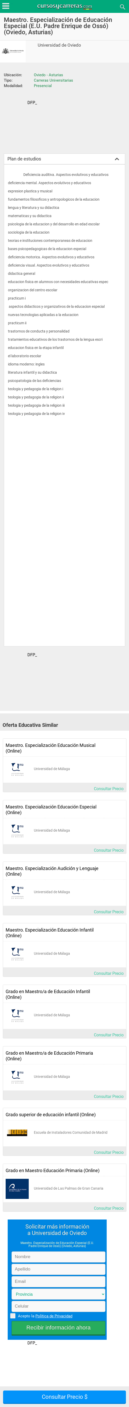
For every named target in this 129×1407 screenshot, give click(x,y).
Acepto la (44, 1315)
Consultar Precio (109, 788)
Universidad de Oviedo (59, 45)
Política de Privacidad (53, 1316)
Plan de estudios (24, 158)
